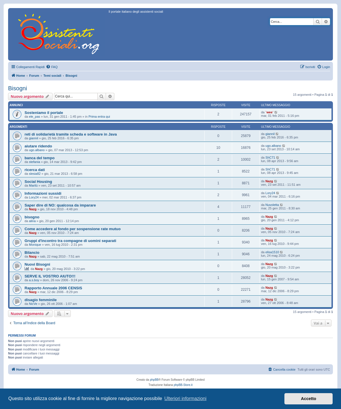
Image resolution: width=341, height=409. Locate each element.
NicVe (33, 303)
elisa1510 (272, 252)
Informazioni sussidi (43, 193)
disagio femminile (41, 300)
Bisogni (17, 88)
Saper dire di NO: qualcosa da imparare (60, 205)
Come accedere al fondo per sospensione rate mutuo (73, 229)
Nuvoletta (272, 205)
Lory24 (34, 197)
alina (32, 221)
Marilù (33, 185)
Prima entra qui (99, 116)
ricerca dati (35, 170)
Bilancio (32, 252)
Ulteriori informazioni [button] (185, 398)
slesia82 (34, 173)
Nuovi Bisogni (37, 264)
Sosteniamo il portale (44, 112)
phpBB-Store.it (183, 385)
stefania (34, 162)
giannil (33, 138)
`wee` (269, 112)
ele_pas (34, 116)
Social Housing (38, 181)
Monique (35, 244)
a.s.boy (34, 280)
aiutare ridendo (38, 146)
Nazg (269, 181)
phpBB (154, 379)
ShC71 (270, 157)
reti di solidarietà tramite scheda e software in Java (71, 134)
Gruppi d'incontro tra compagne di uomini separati (70, 241)
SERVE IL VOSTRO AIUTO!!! (50, 276)
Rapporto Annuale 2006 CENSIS (53, 288)
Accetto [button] (308, 398)
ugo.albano (36, 150)
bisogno (32, 217)
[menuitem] (51, 66)
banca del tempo (40, 158)
